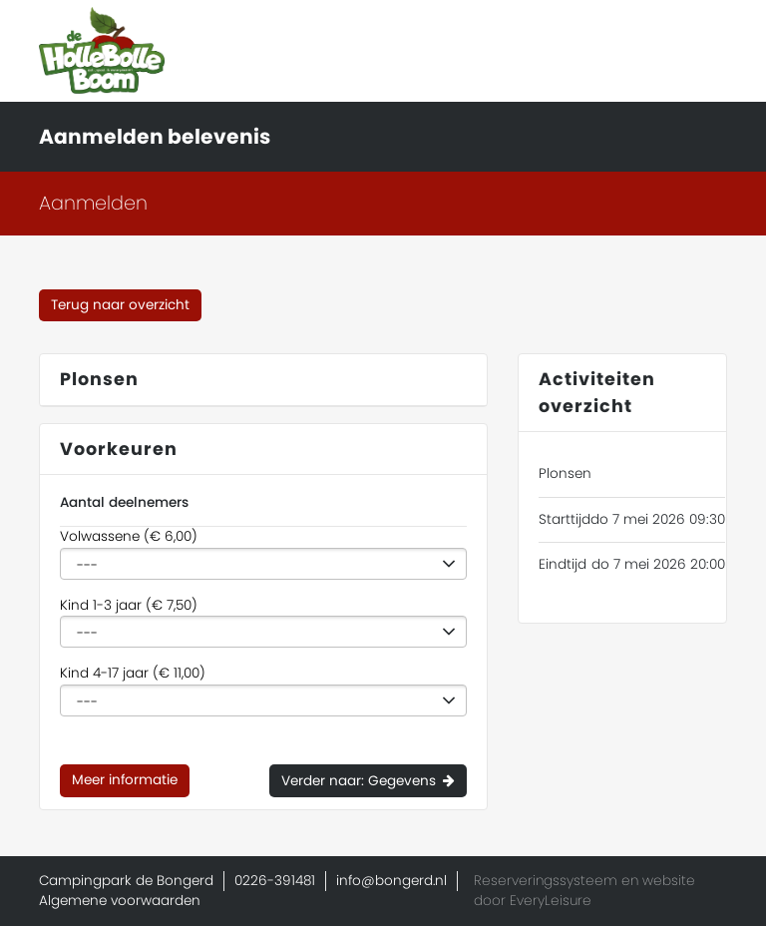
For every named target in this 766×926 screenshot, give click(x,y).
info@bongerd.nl (391, 880)
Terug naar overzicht (120, 304)
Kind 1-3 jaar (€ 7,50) (128, 605)
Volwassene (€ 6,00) (128, 536)
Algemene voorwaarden (119, 900)
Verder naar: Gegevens (358, 780)
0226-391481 (274, 880)
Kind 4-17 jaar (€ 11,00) (132, 673)
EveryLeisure (550, 900)
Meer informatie (125, 779)
